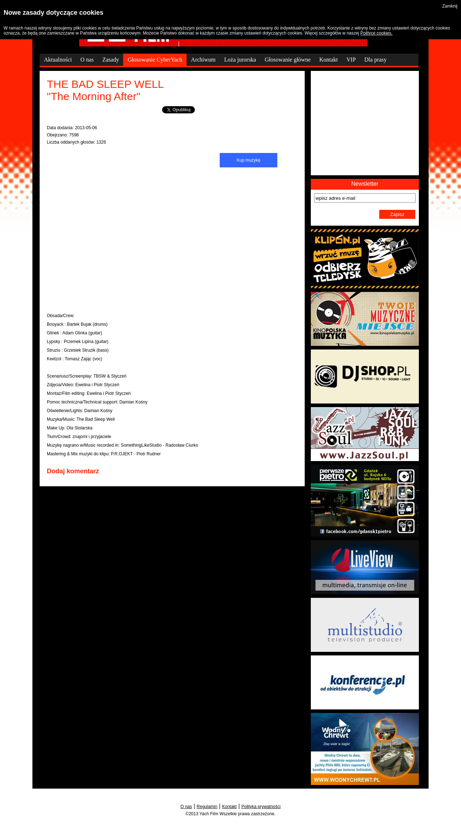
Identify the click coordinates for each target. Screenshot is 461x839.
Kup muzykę (248, 160)
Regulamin (207, 806)
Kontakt (229, 806)
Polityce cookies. (376, 33)
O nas (186, 806)
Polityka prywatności (261, 806)
